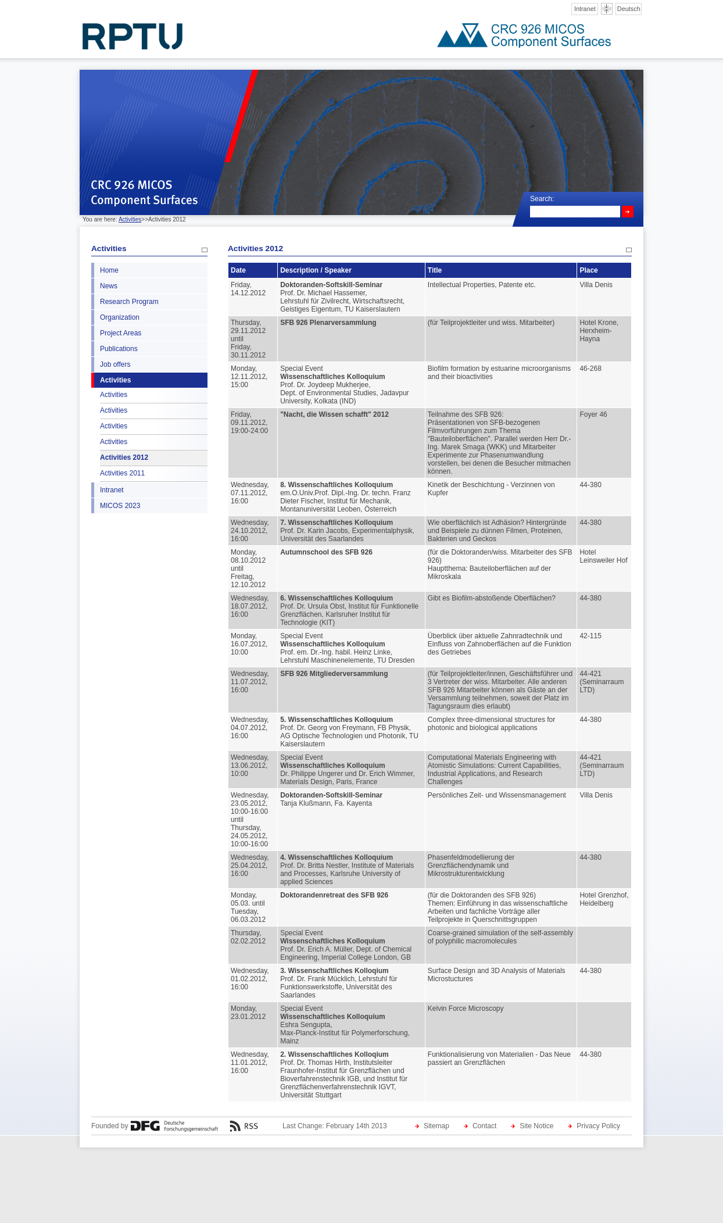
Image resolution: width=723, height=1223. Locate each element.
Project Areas (120, 333)
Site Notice (536, 1126)
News (108, 286)
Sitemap (436, 1126)
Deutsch (628, 8)
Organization (119, 317)
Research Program (129, 302)
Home (109, 270)
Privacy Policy (598, 1126)
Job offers (115, 364)
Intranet (585, 8)
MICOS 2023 (120, 506)
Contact (484, 1126)
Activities (130, 219)
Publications (119, 349)
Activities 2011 (122, 473)
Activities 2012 (124, 457)
